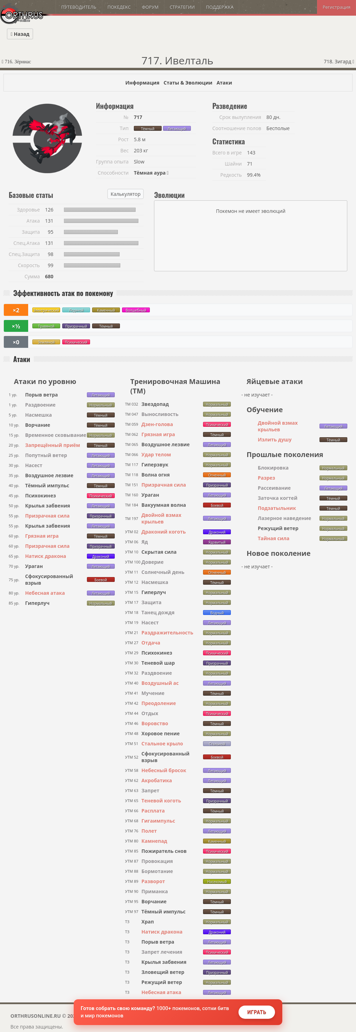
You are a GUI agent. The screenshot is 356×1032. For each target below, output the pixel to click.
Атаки (224, 82)
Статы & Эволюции (187, 82)
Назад (20, 34)
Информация (142, 82)
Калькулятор (125, 194)
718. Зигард (339, 61)
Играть (256, 1012)
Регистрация (336, 7)
